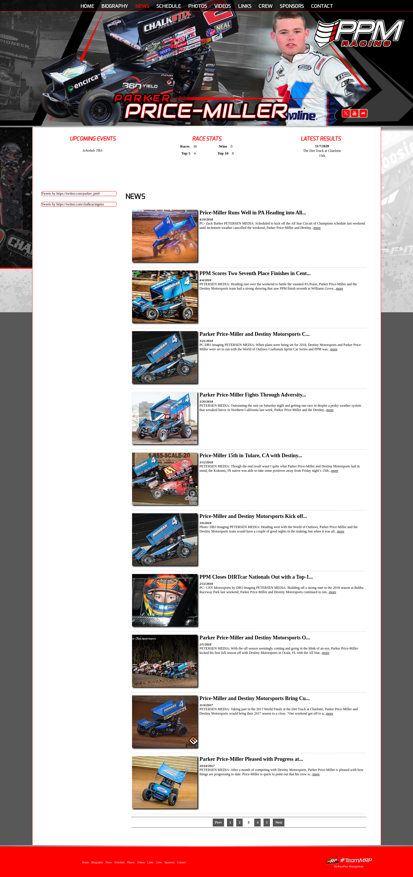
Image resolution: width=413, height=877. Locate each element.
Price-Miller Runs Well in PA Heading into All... (253, 213)
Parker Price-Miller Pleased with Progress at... (251, 759)
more (317, 228)
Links (244, 6)
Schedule (168, 6)
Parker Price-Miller (201, 106)
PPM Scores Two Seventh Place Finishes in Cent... (255, 273)
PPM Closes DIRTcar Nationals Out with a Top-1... (256, 577)
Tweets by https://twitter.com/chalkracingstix (73, 204)
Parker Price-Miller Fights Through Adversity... (253, 395)
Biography (114, 6)
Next (278, 822)
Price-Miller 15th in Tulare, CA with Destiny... (251, 455)
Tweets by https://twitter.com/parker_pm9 (71, 193)
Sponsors (292, 6)
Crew (266, 6)
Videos (222, 6)
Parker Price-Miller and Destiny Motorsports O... (255, 638)
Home (87, 6)
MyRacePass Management (348, 866)
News (142, 6)
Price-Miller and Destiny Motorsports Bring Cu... (255, 698)
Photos (197, 6)
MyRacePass (349, 860)
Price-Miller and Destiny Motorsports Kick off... (253, 516)
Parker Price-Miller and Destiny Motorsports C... (255, 334)
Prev (218, 822)
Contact (322, 6)
